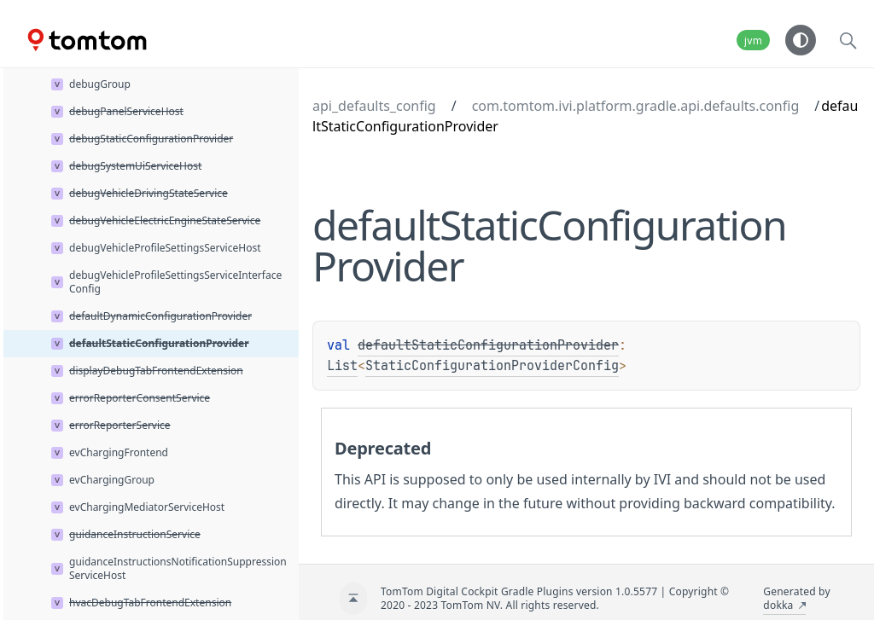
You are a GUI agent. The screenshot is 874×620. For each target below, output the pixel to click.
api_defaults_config (374, 105)
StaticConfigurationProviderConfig (492, 365)
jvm (753, 40)
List (342, 365)
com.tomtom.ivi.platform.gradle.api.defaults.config (636, 105)
